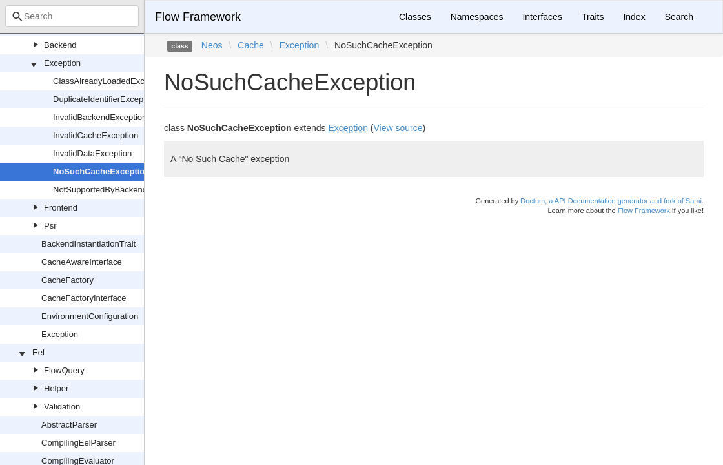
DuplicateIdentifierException (105, 99)
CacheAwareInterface (81, 262)
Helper (56, 388)
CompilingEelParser (78, 443)
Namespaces (477, 17)
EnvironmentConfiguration (89, 316)
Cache (250, 45)
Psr (50, 226)
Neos (212, 45)
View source (398, 128)
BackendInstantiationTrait (88, 244)
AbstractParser (69, 424)
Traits (593, 17)
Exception (62, 63)
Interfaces (542, 17)
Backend (60, 45)
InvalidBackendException (100, 117)
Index (634, 17)
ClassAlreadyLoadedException (110, 81)
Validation (62, 406)
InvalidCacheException (95, 135)
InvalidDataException (92, 153)
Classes (415, 17)
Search (679, 17)
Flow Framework (198, 16)
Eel (38, 352)
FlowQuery (64, 370)
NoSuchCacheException (101, 171)
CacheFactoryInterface (84, 298)
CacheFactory (67, 280)
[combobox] (72, 16)
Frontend (60, 207)
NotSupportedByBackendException (118, 189)
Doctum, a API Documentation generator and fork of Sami (611, 201)
